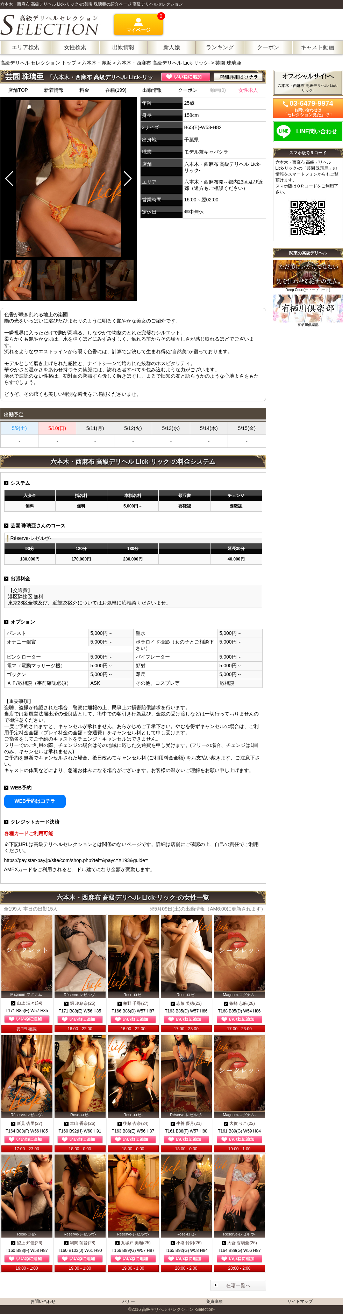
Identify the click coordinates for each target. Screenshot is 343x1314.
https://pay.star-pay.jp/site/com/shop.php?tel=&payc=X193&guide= (76, 860)
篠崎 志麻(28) (239, 1003)
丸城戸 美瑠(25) (133, 1242)
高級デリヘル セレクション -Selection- (178, 1309)
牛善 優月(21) (186, 1123)
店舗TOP (18, 90)
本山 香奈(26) (79, 1123)
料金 (84, 90)
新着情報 (54, 90)
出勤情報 (152, 90)
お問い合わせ (43, 1301)
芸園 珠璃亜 (228, 63)
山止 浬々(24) (26, 1003)
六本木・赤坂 (96, 63)
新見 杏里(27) (26, 1123)
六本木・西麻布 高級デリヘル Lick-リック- (163, 63)
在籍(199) (116, 90)
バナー (128, 1301)
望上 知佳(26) (26, 1242)
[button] (128, 178)
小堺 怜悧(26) (186, 1242)
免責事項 (214, 1301)
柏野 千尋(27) (133, 1003)
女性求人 (248, 90)
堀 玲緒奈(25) (79, 1003)
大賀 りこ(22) (239, 1123)
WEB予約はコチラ (35, 801)
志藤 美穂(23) (186, 1003)
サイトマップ (300, 1301)
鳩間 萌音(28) (79, 1242)
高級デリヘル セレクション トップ (39, 63)
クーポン (188, 90)
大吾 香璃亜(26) (239, 1242)
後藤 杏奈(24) (133, 1123)
